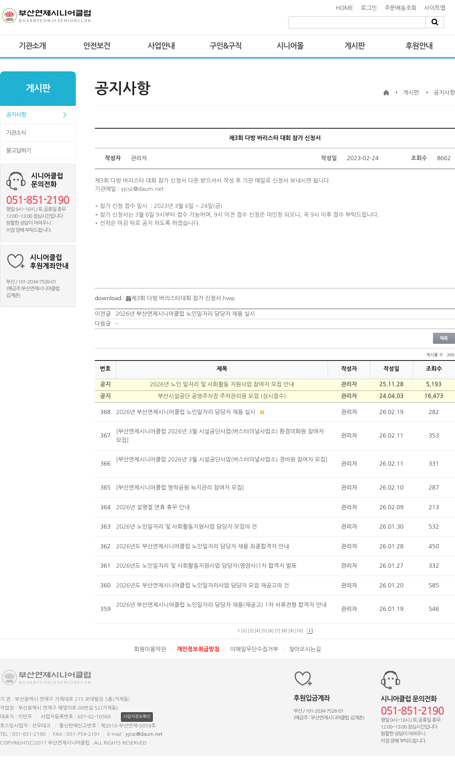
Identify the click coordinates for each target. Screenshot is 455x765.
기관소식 (16, 132)
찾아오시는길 (305, 649)
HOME (344, 8)
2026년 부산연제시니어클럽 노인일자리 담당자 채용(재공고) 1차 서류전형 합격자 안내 (221, 605)
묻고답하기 (18, 150)
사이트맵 (435, 8)
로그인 (369, 8)
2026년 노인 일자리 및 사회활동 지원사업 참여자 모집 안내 (222, 384)
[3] (251, 631)
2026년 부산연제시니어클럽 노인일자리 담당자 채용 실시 (185, 313)
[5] (264, 631)
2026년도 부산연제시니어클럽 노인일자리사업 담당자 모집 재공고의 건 (203, 585)
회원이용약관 (150, 649)
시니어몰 (289, 46)
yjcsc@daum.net (144, 734)
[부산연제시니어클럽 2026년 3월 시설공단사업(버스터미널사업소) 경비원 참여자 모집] (222, 459)
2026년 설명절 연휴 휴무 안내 (153, 507)
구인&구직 (226, 46)
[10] (299, 631)
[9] (291, 631)
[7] (278, 631)
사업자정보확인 (137, 717)
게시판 (354, 46)
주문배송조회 (400, 8)
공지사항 (16, 114)
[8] (284, 631)
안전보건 (96, 46)
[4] (257, 631)
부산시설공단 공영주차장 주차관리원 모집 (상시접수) (222, 396)
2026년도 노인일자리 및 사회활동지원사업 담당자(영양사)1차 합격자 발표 (207, 565)
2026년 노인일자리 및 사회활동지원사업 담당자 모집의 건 (187, 526)
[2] (244, 631)
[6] (271, 631)
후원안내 (418, 46)
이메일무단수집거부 (254, 649)
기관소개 (32, 46)
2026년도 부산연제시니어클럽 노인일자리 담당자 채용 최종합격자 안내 (203, 546)
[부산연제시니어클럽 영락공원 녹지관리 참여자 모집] (181, 487)
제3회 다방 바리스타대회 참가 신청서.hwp (180, 298)
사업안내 (160, 46)
